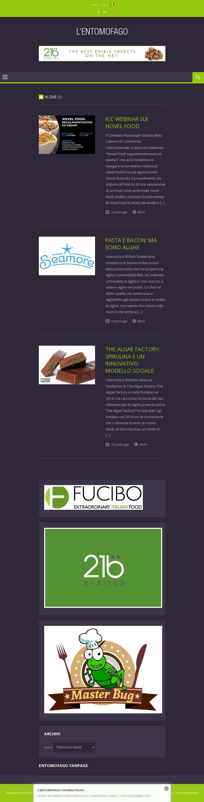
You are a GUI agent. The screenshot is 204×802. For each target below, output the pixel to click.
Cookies (123, 795)
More (141, 212)
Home (93, 4)
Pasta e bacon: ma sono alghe (131, 243)
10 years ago (120, 444)
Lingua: (107, 4)
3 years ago (119, 212)
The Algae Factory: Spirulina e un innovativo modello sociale (132, 359)
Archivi (48, 747)
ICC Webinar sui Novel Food (126, 122)
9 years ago (119, 321)
